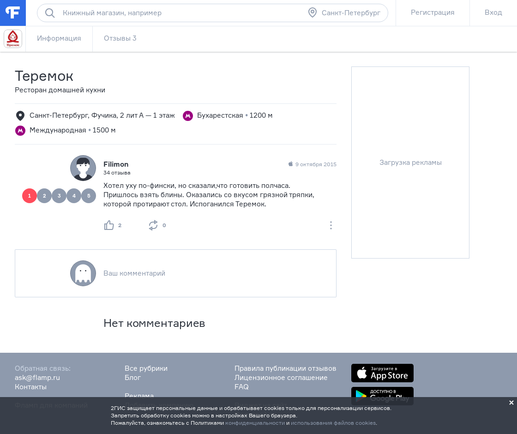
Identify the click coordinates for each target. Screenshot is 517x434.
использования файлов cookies (333, 422)
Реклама (139, 396)
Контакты (31, 386)
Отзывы (120, 38)
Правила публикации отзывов (285, 368)
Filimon (116, 164)
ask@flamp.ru (37, 377)
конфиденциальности (255, 422)
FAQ (241, 386)
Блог (133, 377)
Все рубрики (146, 368)
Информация (59, 38)
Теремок (44, 75)
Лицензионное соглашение (281, 377)
